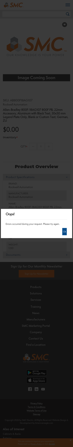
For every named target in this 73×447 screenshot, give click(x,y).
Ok (64, 231)
